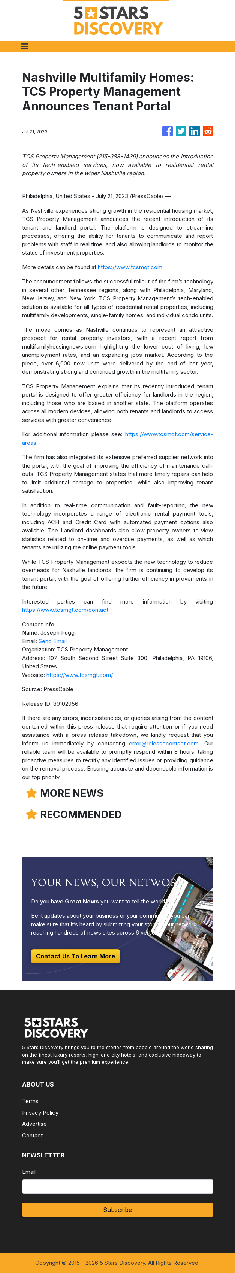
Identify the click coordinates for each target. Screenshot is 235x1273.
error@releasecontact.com (164, 743)
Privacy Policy (40, 1112)
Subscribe (117, 1209)
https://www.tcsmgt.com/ (79, 674)
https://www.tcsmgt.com (130, 267)
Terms (30, 1101)
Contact (32, 1135)
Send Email (53, 641)
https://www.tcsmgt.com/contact (65, 609)
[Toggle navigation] (24, 46)
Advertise (34, 1123)
